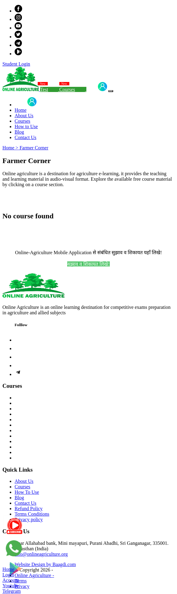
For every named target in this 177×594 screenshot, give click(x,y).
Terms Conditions (32, 514)
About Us (24, 115)
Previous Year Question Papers (45, 441)
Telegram (11, 591)
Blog (19, 132)
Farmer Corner (33, 147)
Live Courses (27, 403)
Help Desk (25, 457)
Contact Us (25, 137)
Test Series (25, 408)
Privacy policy (29, 519)
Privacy (22, 586)
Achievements (29, 452)
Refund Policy (29, 508)
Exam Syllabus (29, 430)
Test (49, 89)
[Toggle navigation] (110, 91)
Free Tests (24, 436)
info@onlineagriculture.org (41, 554)
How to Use (26, 126)
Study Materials (30, 419)
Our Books (25, 414)
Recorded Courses (32, 397)
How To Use (27, 492)
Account (10, 580)
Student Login (16, 64)
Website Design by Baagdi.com (45, 564)
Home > (10, 147)
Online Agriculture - (34, 575)
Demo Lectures (29, 425)
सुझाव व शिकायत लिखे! (88, 264)
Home (20, 110)
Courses (72, 89)
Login (97, 89)
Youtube (10, 585)
